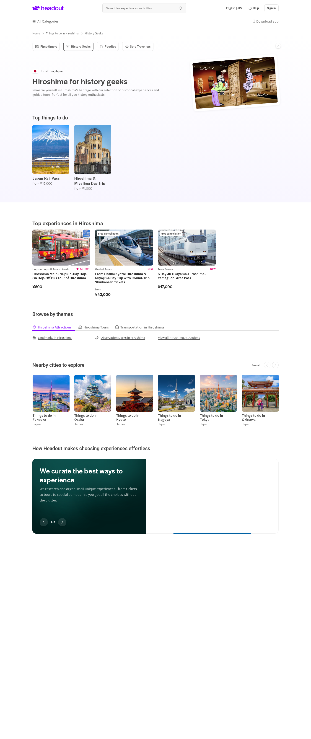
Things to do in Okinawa (253, 417)
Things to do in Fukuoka (43, 417)
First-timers (46, 46)
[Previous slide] (44, 521)
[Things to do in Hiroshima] (62, 33)
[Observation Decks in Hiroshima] (120, 337)
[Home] (36, 33)
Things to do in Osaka (85, 417)
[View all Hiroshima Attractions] (179, 337)
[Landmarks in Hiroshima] (52, 337)
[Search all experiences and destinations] (144, 8)
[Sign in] (271, 8)
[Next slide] (62, 521)
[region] (155, 157)
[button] (253, 8)
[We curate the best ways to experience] (212, 491)
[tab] (55, 326)
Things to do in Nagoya (169, 417)
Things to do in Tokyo (211, 417)
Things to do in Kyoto (127, 417)
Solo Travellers (136, 46)
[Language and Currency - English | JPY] (234, 8)
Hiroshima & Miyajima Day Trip (89, 180)
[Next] (278, 45)
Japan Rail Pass (46, 177)
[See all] (256, 364)
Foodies (106, 46)
